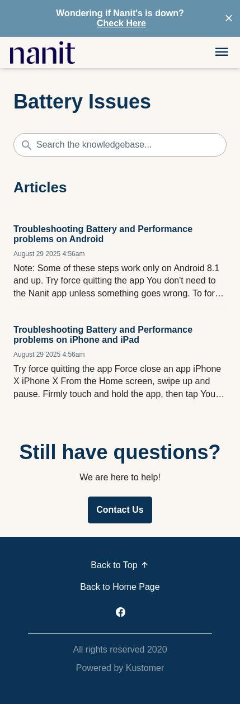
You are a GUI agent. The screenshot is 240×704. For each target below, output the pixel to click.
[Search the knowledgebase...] (120, 145)
